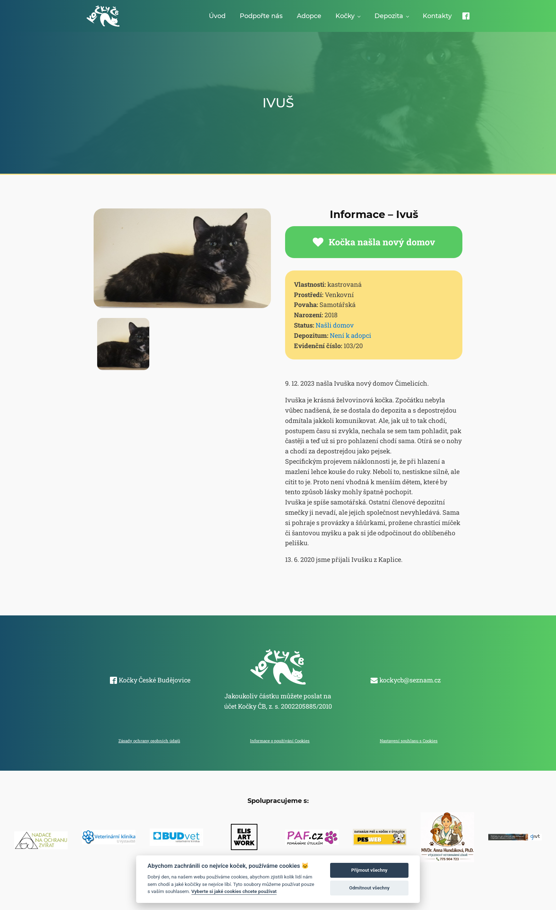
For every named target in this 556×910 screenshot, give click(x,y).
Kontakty (437, 16)
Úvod (217, 16)
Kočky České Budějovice (154, 680)
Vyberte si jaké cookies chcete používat (234, 891)
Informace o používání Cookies (280, 740)
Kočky (345, 16)
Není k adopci (350, 335)
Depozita (388, 16)
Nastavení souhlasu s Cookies (409, 740)
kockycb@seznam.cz (410, 680)
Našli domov (335, 325)
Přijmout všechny (369, 870)
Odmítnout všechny (369, 888)
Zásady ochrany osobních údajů (149, 740)
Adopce (309, 16)
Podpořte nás (261, 16)
